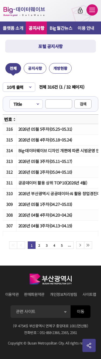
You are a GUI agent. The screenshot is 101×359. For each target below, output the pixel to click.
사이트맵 (89, 294)
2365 (64, 332)
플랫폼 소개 (13, 28)
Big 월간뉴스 (61, 28)
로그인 (80, 10)
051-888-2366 (50, 332)
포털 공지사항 (50, 46)
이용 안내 (86, 28)
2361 (73, 332)
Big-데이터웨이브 (24, 11)
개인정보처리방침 (63, 294)
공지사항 (36, 28)
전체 (13, 68)
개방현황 (60, 68)
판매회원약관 (34, 294)
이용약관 (12, 294)
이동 (80, 311)
